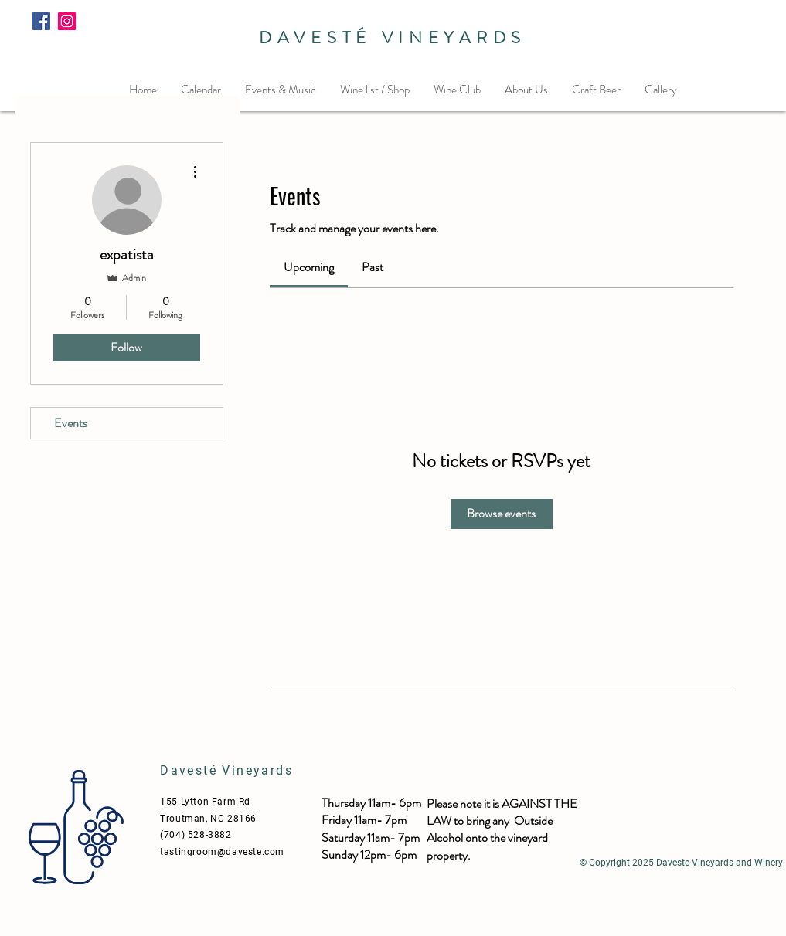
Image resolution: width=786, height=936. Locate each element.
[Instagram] (67, 21)
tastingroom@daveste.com (222, 851)
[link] (309, 267)
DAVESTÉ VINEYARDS (392, 37)
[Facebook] (41, 21)
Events (70, 423)
